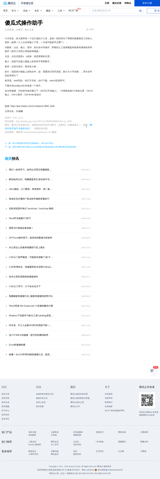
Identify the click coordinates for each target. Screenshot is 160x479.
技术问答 (5, 398)
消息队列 (99, 432)
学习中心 (5, 410)
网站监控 (55, 454)
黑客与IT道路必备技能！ (21, 228)
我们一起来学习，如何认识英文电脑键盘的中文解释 (31, 169)
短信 (75, 451)
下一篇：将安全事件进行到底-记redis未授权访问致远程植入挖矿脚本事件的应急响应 (40, 147)
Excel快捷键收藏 (17, 345)
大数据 (143, 451)
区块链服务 (78, 432)
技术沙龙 (5, 402)
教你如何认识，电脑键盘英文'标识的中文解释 (31, 179)
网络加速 (122, 432)
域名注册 (32, 432)
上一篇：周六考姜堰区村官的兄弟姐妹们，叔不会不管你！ (30, 143)
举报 (89, 29)
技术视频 (5, 406)
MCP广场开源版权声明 (114, 410)
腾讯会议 (55, 442)
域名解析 (32, 435)
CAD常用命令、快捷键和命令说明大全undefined (31, 267)
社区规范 (108, 394)
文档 (107, 3)
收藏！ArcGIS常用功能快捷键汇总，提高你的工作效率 (31, 354)
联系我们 (108, 402)
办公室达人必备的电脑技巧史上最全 (27, 247)
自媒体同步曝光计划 (44, 394)
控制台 (127, 3)
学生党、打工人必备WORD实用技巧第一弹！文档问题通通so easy (31, 325)
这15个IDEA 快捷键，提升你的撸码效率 (28, 335)
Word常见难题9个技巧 (20, 218)
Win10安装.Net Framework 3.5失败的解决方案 (31, 306)
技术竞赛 (40, 406)
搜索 (140, 10)
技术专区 (5, 419)
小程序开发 (33, 454)
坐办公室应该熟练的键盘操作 (23, 276)
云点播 (121, 451)
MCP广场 (73, 10)
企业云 (76, 442)
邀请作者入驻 (42, 398)
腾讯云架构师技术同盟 (80, 398)
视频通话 (122, 442)
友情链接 (108, 406)
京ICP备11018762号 (102, 473)
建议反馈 (116, 3)
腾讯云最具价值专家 (79, 394)
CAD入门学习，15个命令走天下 (25, 286)
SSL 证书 (54, 444)
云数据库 (144, 432)
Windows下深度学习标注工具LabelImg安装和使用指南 (31, 315)
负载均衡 (55, 451)
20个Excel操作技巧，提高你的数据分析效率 (30, 238)
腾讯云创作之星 (77, 402)
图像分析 (144, 442)
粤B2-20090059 (88, 470)
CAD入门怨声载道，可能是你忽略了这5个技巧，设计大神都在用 (31, 257)
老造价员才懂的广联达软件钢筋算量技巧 (29, 199)
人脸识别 (32, 442)
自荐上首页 (41, 402)
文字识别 (99, 451)
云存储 (54, 435)
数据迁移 (77, 454)
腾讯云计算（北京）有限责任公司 (63, 473)
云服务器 (55, 432)
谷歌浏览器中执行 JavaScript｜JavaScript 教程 (31, 208)
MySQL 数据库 (34, 444)
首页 (5, 10)
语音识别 (77, 444)
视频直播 (77, 435)
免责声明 (108, 398)
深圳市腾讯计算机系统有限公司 (50, 470)
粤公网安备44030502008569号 (110, 470)
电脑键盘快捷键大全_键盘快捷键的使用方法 (31, 296)
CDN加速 (100, 442)
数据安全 (32, 451)
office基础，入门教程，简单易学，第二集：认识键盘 (31, 189)
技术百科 (5, 415)
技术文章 (5, 394)
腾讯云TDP (75, 406)
